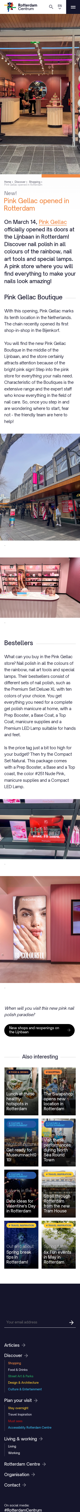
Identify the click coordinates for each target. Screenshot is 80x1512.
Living (12, 1446)
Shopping (14, 1363)
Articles (14, 1345)
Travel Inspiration (20, 1414)
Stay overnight (18, 1408)
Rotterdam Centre (25, 1464)
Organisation (19, 1474)
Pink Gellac (53, 222)
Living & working (23, 1438)
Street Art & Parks (20, 1376)
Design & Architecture (23, 1382)
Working (14, 1453)
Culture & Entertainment (25, 1389)
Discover (16, 1355)
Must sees (15, 1421)
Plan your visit (21, 1400)
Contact (15, 1485)
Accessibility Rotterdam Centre (29, 1427)
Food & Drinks (18, 1370)
